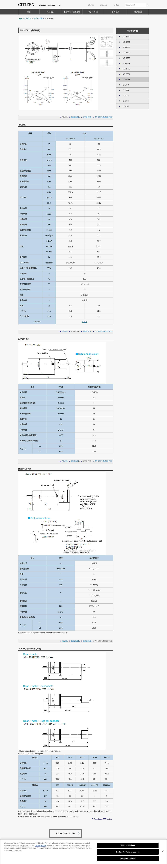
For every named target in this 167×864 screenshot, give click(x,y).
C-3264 (126, 106)
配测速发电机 (75, 117)
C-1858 (126, 90)
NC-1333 (126, 47)
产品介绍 (50, 12)
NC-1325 (126, 42)
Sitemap (91, 5)
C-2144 (126, 96)
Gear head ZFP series (103, 819)
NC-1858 (126, 69)
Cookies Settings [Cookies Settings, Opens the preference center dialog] (128, 845)
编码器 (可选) (87, 117)
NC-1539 (126, 53)
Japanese (103, 5)
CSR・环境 (93, 12)
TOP (20, 18)
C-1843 (126, 85)
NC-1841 (126, 63)
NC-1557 (126, 58)
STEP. (84, 322)
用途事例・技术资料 (72, 12)
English (116, 5)
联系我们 (138, 12)
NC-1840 (126, 37)
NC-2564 (126, 74)
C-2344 (126, 101)
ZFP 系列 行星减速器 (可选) (103, 117)
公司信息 (115, 12)
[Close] (163, 851)
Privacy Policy (40, 846)
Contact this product (65, 833)
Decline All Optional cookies (127, 852)
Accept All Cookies (128, 859)
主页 (29, 12)
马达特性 (65, 331)
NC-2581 (126, 79)
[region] (83, 851)
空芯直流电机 (38, 18)
